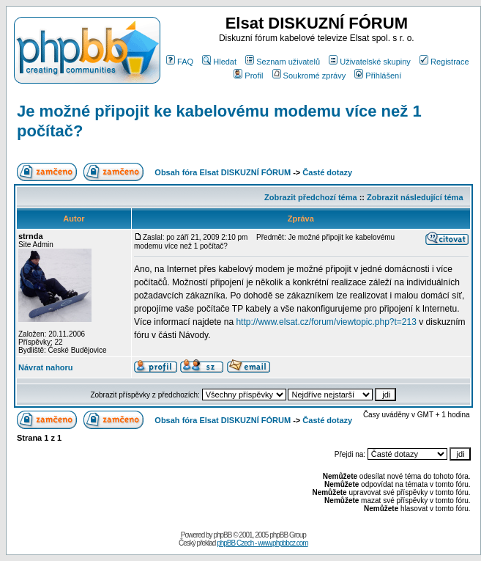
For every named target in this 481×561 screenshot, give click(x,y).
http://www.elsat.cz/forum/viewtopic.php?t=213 (326, 322)
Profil (248, 75)
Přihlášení (377, 75)
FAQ (179, 61)
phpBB (222, 535)
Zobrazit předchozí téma (310, 197)
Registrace (444, 61)
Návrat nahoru (45, 367)
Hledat (219, 61)
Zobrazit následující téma (415, 197)
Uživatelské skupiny (370, 61)
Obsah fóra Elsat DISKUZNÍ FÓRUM (222, 172)
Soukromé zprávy (309, 75)
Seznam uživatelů (282, 61)
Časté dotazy (327, 172)
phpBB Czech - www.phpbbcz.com (262, 543)
